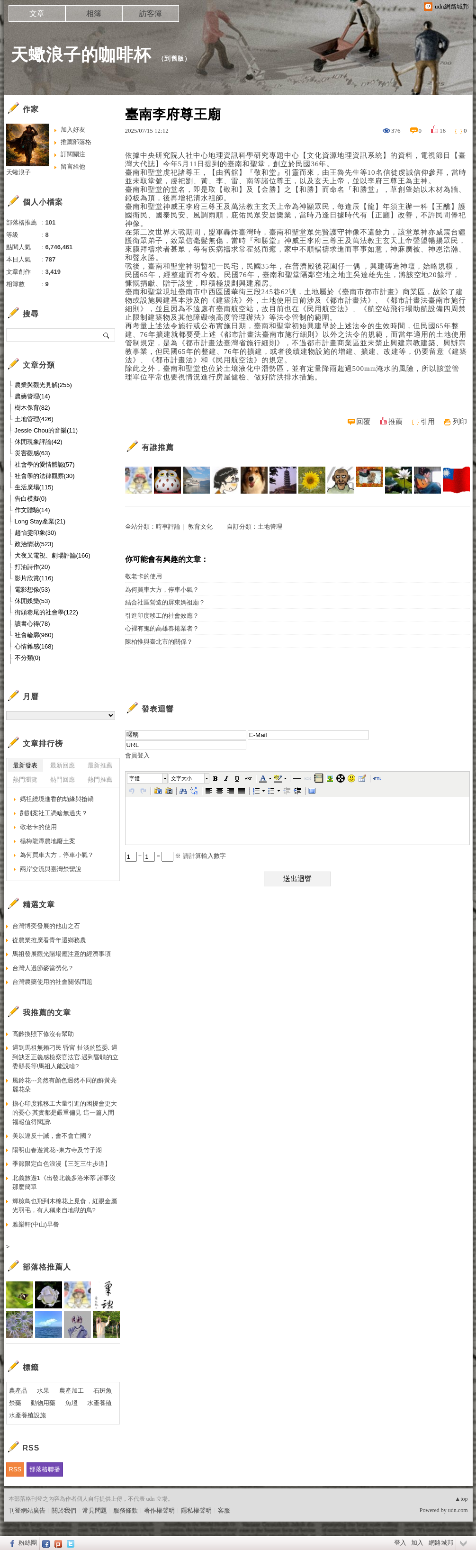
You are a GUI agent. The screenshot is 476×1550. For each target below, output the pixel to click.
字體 (134, 778)
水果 (43, 1390)
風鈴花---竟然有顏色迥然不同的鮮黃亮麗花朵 (64, 1085)
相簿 (93, 13)
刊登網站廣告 (27, 1510)
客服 (224, 1510)
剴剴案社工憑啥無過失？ (54, 813)
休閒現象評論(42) (39, 441)
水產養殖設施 (27, 1415)
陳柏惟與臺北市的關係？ (159, 641)
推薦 (395, 421)
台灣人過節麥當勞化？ (43, 968)
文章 (37, 13)
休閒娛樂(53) (32, 600)
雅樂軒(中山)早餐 (36, 1224)
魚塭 (71, 1402)
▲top (461, 1499)
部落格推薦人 (47, 1267)
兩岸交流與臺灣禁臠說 (50, 869)
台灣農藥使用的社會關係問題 (52, 981)
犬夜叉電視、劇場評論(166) (52, 555)
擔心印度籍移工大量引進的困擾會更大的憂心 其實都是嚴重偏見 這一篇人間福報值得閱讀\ (64, 1113)
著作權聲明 (159, 1510)
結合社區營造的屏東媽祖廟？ (165, 602)
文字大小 (181, 778)
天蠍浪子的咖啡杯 (81, 54)
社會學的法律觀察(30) (45, 475)
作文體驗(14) (32, 510)
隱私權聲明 (196, 1510)
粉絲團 (27, 1542)
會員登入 (137, 755)
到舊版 (174, 58)
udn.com (458, 1510)
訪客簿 (150, 13)
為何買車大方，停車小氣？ (162, 589)
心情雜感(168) (34, 646)
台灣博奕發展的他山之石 (46, 925)
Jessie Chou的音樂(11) (46, 430)
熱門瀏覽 (25, 779)
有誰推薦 (158, 447)
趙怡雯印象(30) (35, 532)
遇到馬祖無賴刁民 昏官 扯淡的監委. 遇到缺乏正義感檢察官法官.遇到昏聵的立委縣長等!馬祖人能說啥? (65, 1057)
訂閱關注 (73, 154)
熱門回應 (62, 779)
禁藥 (15, 1402)
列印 (460, 421)
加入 (417, 1542)
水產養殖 (99, 1402)
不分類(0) (28, 657)
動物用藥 (43, 1402)
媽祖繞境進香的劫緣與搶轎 (57, 798)
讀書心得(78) (32, 623)
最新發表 (25, 765)
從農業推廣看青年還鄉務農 (49, 940)
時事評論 (168, 526)
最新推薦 (100, 765)
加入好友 (73, 129)
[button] (148, 778)
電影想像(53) (32, 589)
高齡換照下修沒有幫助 (43, 1033)
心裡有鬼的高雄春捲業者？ (162, 628)
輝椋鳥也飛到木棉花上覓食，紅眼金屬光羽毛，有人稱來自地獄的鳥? (64, 1206)
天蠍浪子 (18, 172)
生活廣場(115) (34, 487)
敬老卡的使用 (143, 576)
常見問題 (94, 1510)
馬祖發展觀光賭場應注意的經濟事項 (61, 953)
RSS (15, 1469)
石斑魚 (102, 1390)
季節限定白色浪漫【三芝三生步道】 (61, 1163)
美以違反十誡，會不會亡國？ (52, 1135)
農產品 (18, 1390)
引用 (428, 421)
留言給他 (73, 166)
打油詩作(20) (32, 566)
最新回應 (62, 765)
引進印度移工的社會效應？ (162, 615)
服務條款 (125, 1510)
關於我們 (64, 1510)
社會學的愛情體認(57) (45, 464)
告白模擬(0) (31, 498)
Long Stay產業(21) (40, 521)
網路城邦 (441, 1542)
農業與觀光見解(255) (43, 384)
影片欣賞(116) (34, 578)
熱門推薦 (100, 779)
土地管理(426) (34, 419)
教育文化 (200, 526)
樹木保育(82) (32, 407)
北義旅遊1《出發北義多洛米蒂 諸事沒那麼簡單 (64, 1182)
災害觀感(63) (32, 453)
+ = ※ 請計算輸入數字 (175, 855)
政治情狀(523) (34, 544)
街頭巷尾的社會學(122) (46, 612)
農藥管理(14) (32, 396)
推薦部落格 (76, 141)
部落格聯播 (44, 1469)
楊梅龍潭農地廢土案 (47, 841)
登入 (400, 1542)
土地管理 (270, 526)
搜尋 (107, 335)
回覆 (363, 421)
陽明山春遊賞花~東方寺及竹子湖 (57, 1149)
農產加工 (71, 1390)
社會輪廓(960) (34, 635)
